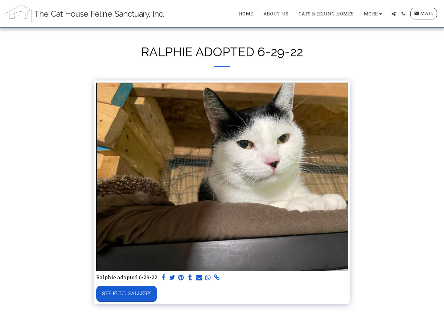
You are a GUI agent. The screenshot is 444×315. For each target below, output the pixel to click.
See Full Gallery (126, 293)
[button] (393, 13)
